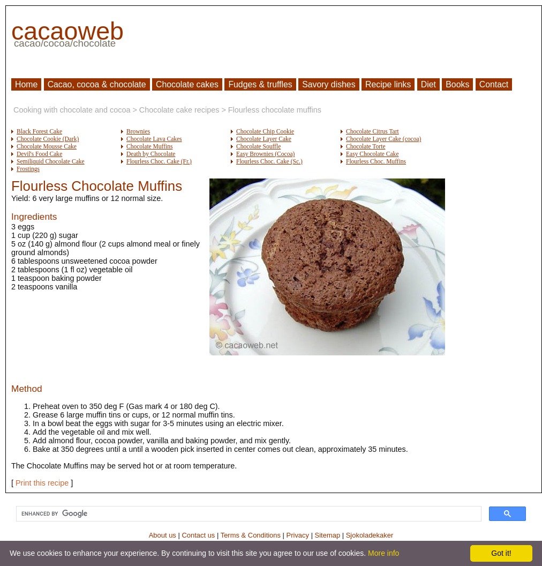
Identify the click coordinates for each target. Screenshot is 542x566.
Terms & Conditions (251, 535)
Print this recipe (42, 483)
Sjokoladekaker (370, 535)
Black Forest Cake (39, 131)
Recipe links (388, 84)
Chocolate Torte (366, 146)
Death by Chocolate (150, 154)
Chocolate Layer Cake (263, 139)
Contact (494, 84)
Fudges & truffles (260, 84)
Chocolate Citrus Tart (372, 131)
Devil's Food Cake (39, 154)
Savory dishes (328, 84)
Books (457, 84)
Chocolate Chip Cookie (265, 131)
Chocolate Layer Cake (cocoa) (383, 139)
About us (162, 535)
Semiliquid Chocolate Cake (51, 161)
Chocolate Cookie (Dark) (48, 139)
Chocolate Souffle (258, 146)
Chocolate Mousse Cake (47, 146)
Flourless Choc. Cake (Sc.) (269, 161)
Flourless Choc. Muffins (376, 161)
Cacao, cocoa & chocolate (97, 84)
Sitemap (328, 535)
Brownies (138, 131)
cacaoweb (67, 31)
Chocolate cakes (187, 84)
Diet (428, 84)
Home (26, 84)
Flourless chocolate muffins (274, 110)
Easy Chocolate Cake (372, 154)
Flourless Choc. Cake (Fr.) (159, 161)
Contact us (198, 535)
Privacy (298, 535)
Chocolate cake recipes (179, 110)
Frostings (28, 169)
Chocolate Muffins (149, 146)
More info (383, 553)
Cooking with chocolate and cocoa (71, 110)
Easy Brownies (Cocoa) (265, 154)
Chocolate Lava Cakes (154, 139)
